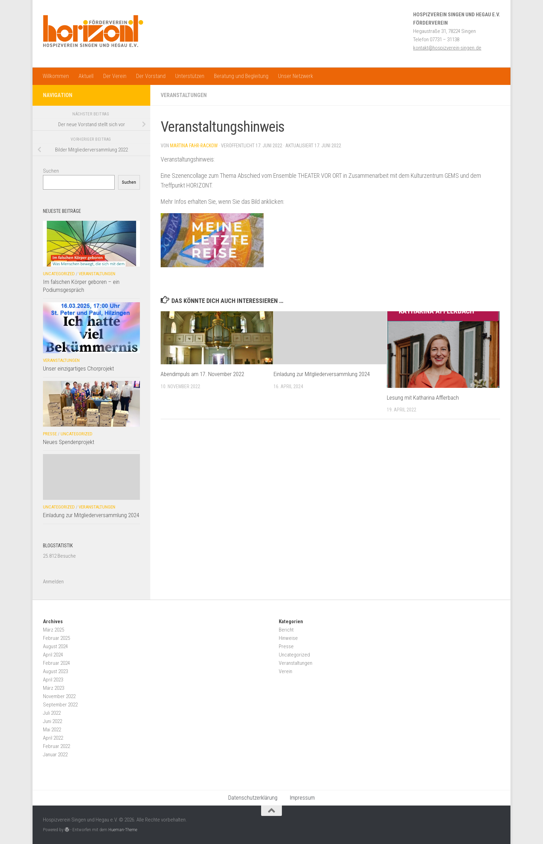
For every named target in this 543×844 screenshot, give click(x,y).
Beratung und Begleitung (241, 76)
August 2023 (55, 671)
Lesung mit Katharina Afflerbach (423, 397)
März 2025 (53, 630)
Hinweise (288, 638)
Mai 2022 (52, 729)
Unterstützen (189, 76)
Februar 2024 (56, 663)
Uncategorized (59, 273)
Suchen (51, 171)
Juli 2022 (52, 713)
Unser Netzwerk (295, 76)
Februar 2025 (56, 638)
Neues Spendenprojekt (68, 441)
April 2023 (53, 680)
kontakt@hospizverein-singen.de (447, 48)
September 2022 (60, 705)
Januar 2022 (55, 754)
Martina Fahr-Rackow (194, 145)
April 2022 (53, 738)
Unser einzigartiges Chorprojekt (78, 368)
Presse (50, 433)
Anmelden (53, 581)
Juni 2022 (52, 721)
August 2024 (55, 646)
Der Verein (114, 76)
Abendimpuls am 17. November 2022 (202, 374)
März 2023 (53, 688)
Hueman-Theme (122, 829)
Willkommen (56, 76)
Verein (285, 671)
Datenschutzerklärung (252, 797)
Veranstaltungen (184, 95)
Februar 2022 (56, 746)
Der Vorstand (151, 76)
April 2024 (53, 655)
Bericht (286, 630)
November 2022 (59, 696)
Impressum (302, 797)
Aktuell (86, 76)
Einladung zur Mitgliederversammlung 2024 (322, 374)
